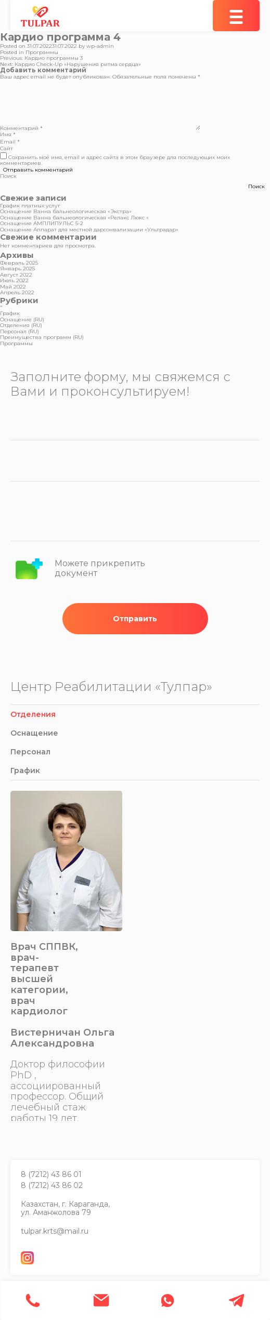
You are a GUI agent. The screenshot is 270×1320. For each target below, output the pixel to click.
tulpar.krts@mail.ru (54, 1231)
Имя (8, 134)
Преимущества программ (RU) (42, 337)
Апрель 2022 (17, 292)
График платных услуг (30, 205)
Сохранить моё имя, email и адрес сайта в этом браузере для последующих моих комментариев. (115, 160)
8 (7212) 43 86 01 (51, 1174)
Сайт (6, 148)
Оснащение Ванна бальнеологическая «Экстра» (66, 211)
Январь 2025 (17, 268)
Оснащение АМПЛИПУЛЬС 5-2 (41, 223)
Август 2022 (16, 274)
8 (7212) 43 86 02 (52, 1185)
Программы (41, 52)
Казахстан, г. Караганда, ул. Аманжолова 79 (65, 1208)
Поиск (8, 176)
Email (10, 141)
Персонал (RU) (19, 331)
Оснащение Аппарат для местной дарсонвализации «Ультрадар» (89, 229)
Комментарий (21, 128)
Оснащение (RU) (22, 319)
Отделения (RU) (21, 325)
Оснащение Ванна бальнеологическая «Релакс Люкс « (74, 217)
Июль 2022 (14, 280)
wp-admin (100, 46)
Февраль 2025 (19, 262)
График (10, 313)
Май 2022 (13, 286)
